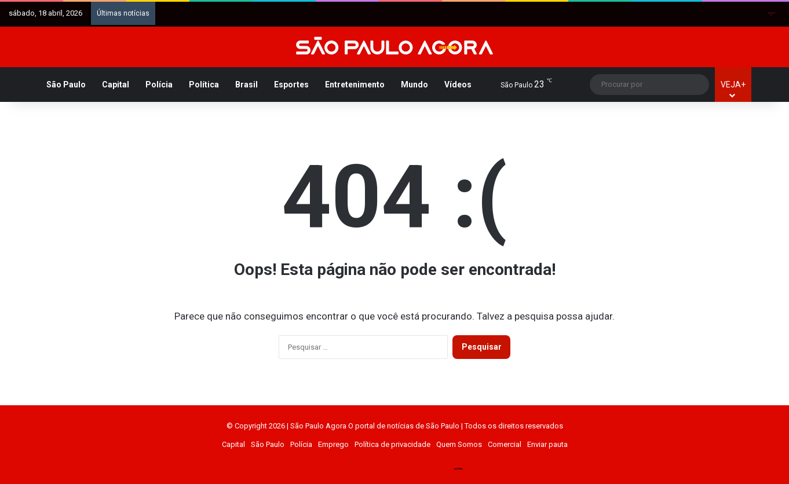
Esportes (291, 84)
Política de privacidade (392, 444)
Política (204, 84)
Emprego (333, 444)
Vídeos (458, 84)
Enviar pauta (547, 444)
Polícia (159, 84)
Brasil (246, 84)
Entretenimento (355, 84)
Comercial (504, 444)
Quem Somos (459, 444)
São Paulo (66, 84)
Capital (115, 84)
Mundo (414, 84)
